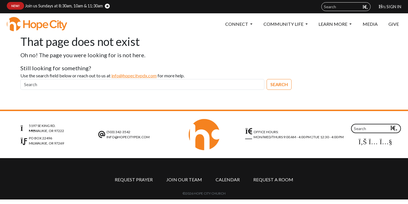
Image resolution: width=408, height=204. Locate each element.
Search (279, 84)
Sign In (390, 6)
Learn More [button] (333, 24)
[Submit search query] (365, 7)
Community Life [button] (284, 24)
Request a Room (273, 179)
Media (370, 24)
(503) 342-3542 (118, 132)
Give (393, 24)
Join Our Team (184, 179)
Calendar (228, 179)
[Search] (142, 84)
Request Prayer (134, 179)
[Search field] (346, 6)
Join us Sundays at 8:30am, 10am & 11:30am (55, 5)
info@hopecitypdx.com (134, 75)
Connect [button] (237, 24)
